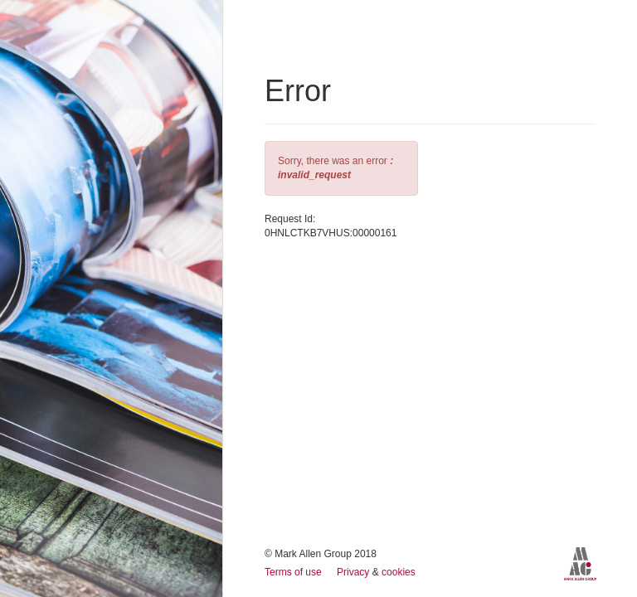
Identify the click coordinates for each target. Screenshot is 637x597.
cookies (399, 572)
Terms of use (294, 572)
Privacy (354, 572)
